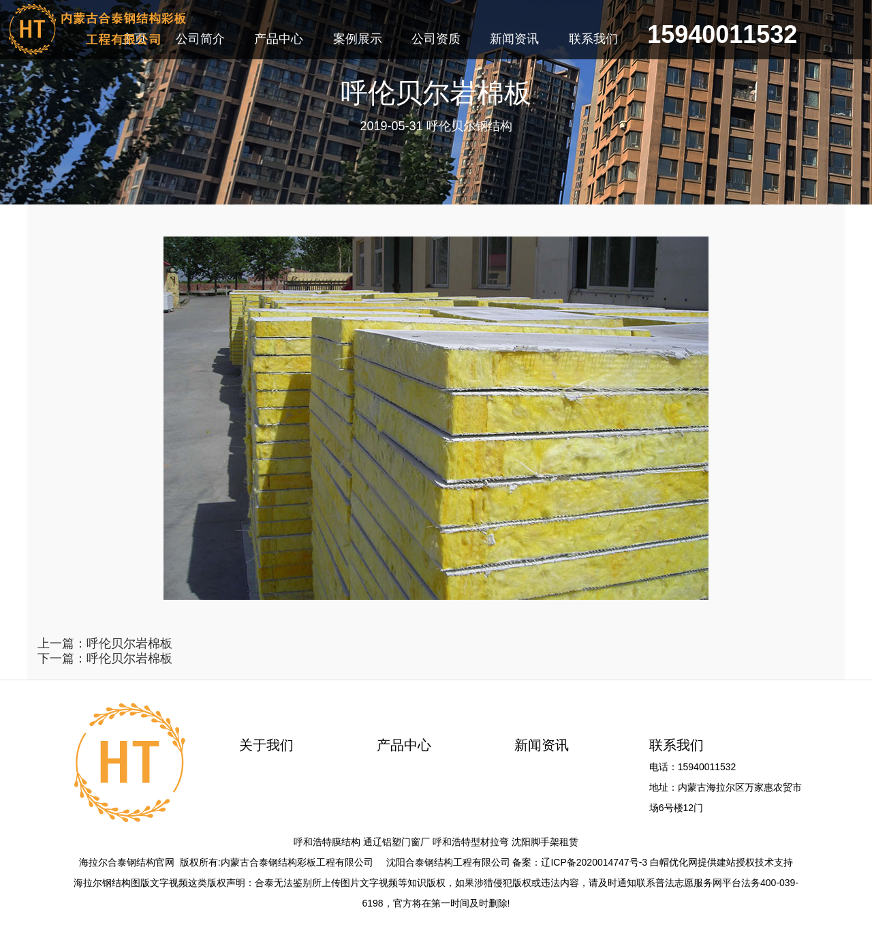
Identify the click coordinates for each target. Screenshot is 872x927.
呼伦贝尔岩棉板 (129, 643)
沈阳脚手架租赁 (545, 841)
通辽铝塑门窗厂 (396, 841)
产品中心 (404, 745)
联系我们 (676, 745)
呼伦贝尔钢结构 (469, 126)
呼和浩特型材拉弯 (471, 841)
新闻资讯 (541, 745)
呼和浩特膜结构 (327, 841)
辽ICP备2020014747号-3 (594, 862)
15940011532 (722, 36)
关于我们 (266, 745)
